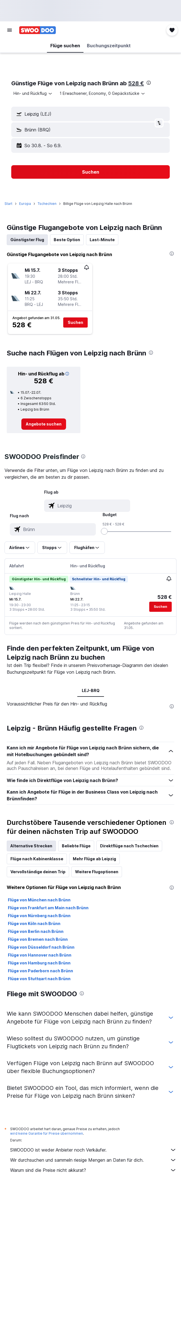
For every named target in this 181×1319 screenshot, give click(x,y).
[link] (43, 424)
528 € (136, 83)
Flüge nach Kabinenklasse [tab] (36, 858)
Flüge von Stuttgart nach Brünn (39, 978)
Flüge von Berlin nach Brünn (36, 931)
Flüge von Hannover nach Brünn (39, 955)
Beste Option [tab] (67, 239)
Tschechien (47, 203)
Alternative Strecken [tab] (31, 845)
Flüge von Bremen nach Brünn (38, 939)
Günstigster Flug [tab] (27, 239)
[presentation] (148, 82)
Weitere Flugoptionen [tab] (96, 871)
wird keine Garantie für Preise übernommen (46, 1133)
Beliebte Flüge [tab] (76, 845)
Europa (25, 203)
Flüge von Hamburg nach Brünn (39, 962)
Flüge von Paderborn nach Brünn (40, 970)
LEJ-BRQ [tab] (90, 690)
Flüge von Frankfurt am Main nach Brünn (48, 907)
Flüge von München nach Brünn (39, 899)
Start (8, 203)
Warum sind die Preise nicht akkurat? (93, 1170)
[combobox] (33, 93)
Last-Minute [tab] (102, 239)
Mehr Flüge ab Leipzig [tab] (94, 858)
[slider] (104, 531)
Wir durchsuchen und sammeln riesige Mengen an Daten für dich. (93, 1160)
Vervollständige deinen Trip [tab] (37, 871)
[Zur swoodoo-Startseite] (37, 30)
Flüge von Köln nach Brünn (34, 923)
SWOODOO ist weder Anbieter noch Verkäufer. (93, 1149)
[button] (9, 30)
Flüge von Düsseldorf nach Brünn (41, 947)
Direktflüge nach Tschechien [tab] (129, 845)
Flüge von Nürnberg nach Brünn (39, 915)
